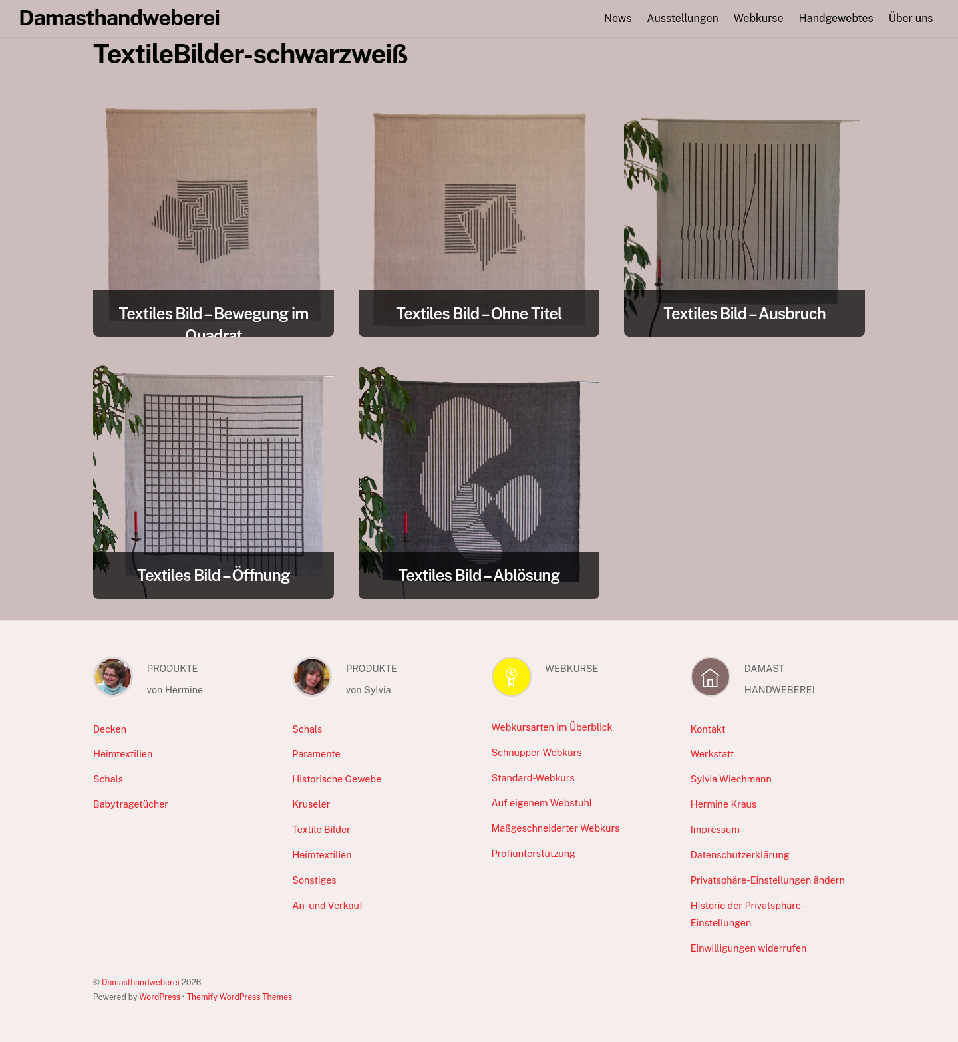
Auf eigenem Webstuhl (542, 802)
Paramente (316, 753)
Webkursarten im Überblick (552, 727)
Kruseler (311, 804)
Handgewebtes (836, 18)
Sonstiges (314, 880)
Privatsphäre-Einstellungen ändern (768, 880)
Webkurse (759, 18)
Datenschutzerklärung (740, 854)
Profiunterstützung (533, 853)
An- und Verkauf (327, 905)
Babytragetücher (130, 804)
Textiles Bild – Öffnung (213, 575)
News (617, 18)
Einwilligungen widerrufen (749, 948)
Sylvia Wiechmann (731, 778)
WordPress (159, 997)
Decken (109, 729)
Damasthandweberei (141, 982)
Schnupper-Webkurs (537, 752)
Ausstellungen (682, 18)
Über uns (911, 18)
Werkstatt (712, 753)
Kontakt (708, 729)
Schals (108, 778)
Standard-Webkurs (533, 777)
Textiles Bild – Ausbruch (744, 313)
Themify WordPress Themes (240, 997)
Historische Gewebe (336, 778)
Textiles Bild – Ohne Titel (478, 313)
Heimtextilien (122, 753)
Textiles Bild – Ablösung (479, 575)
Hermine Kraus (723, 804)
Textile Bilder (321, 829)
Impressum (715, 829)
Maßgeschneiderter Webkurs (556, 828)
